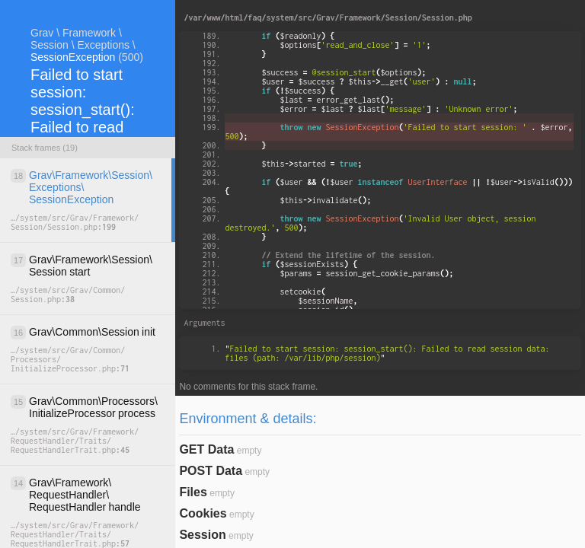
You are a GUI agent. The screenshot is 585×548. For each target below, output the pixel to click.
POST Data (210, 470)
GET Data (206, 449)
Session (202, 534)
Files (192, 492)
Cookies (202, 513)
